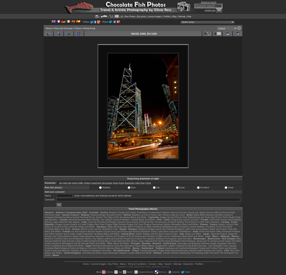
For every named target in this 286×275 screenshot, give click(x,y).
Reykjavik (145, 231)
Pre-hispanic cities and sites (177, 238)
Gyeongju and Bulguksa (189, 243)
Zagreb (75, 222)
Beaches (49, 238)
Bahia (196, 215)
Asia (142, 183)
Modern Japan (71, 236)
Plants (184, 241)
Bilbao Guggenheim (158, 246)
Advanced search (208, 2)
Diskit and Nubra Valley (210, 231)
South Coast (157, 231)
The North (227, 227)
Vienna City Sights (197, 212)
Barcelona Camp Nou (113, 246)
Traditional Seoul (59, 246)
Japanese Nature (219, 234)
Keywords (188, 264)
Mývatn (91, 231)
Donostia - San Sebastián (210, 246)
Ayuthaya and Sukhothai (177, 248)
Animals (70, 241)
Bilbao (145, 246)
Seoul (47, 246)
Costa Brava (191, 246)
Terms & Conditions (137, 264)
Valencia (110, 248)
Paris (66, 227)
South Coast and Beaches (57, 250)
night (137, 183)
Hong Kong (89, 28)
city (61, 183)
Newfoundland (85, 219)
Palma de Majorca (78, 248)
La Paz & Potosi (149, 215)
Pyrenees (73, 227)
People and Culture (127, 212)
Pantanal (83, 217)
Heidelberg (167, 227)
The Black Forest (213, 227)
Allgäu (110, 227)
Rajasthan (88, 234)
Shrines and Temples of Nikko (149, 236)
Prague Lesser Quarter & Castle (71, 224)
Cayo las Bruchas (96, 222)
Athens (84, 229)
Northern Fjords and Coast (108, 231)
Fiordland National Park (92, 241)
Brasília (219, 215)
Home (49, 28)
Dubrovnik (214, 219)
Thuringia (49, 229)
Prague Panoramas (153, 224)
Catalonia (180, 246)
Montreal (73, 219)
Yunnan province (191, 219)
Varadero (215, 222)
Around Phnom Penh (177, 217)
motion (87, 183)
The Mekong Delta (200, 253)
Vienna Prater (228, 212)
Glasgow (123, 253)
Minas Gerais (72, 217)
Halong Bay (184, 253)
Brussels (111, 215)
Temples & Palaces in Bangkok (86, 250)
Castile (171, 246)
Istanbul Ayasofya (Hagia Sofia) (155, 250)
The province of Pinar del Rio (140, 222)
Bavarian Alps (120, 227)
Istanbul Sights (196, 250)
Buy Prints (113, 264)
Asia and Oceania (63, 28)
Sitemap (182, 16)
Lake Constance (181, 227)
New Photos (130, 16)
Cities (78, 241)
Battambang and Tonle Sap (201, 217)
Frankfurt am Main (143, 227)
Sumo (167, 236)
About (123, 264)
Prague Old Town (135, 224)
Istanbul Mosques (179, 250)
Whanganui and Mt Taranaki (75, 243)
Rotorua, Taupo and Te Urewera (202, 241)
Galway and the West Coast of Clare (160, 234)
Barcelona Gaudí (133, 246)
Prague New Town (96, 224)
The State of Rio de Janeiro (116, 217)
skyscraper (107, 183)
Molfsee (201, 227)
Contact (152, 264)
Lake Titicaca (163, 215)
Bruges (102, 215)
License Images (98, 264)
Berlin (130, 227)
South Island (225, 241)
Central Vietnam (171, 253)
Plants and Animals (131, 231)
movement (96, 183)
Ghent (119, 215)
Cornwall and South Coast (94, 253)
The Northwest (227, 253)
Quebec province (113, 219)
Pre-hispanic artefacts (153, 238)
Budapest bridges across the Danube (156, 229)
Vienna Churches (178, 212)
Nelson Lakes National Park (144, 241)
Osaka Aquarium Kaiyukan (92, 236)
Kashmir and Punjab (65, 234)
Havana (121, 222)
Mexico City (90, 238)
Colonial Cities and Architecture (69, 238)
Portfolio (167, 16)
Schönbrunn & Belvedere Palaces (153, 212)
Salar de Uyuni (177, 215)
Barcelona (98, 246)
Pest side (232, 229)
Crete (115, 229)
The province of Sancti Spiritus (169, 222)
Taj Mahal (98, 234)
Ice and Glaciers (79, 231)
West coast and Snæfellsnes (177, 231)
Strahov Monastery (172, 224)
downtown (130, 183)
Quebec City (98, 219)
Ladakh (79, 234)
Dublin (139, 234)
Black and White (138, 217)
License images (154, 16)
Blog (174, 16)
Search (167, 264)
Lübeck (192, 227)
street (74, 183)
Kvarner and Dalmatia (230, 219)
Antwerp (95, 215)
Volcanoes (56, 243)
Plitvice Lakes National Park (58, 222)
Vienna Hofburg (213, 212)
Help (189, 16)
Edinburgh (113, 253)
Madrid (57, 248)
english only (210, 10)
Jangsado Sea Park (226, 243)
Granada (49, 248)
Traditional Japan (178, 236)
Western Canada (130, 219)
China (78, 28)
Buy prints (141, 16)
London (131, 253)
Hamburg (156, 227)
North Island (164, 241)
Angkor (163, 217)
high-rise (67, 183)
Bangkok (193, 248)
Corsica (229, 224)
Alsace (221, 224)
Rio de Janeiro (96, 217)
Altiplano (136, 215)
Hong (115, 183)
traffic (80, 183)
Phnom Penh (221, 217)
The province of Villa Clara (197, 222)
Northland (175, 241)
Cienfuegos (111, 222)
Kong (121, 183)
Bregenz (113, 212)
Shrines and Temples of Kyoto (119, 236)
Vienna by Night (52, 215)
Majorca (65, 248)
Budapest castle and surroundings (191, 229)
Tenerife (101, 248)
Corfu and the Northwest (100, 229)
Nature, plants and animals (110, 238)
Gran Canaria (229, 246)
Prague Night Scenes (115, 224)
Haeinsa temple (208, 243)
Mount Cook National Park (117, 241)
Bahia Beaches (207, 215)
